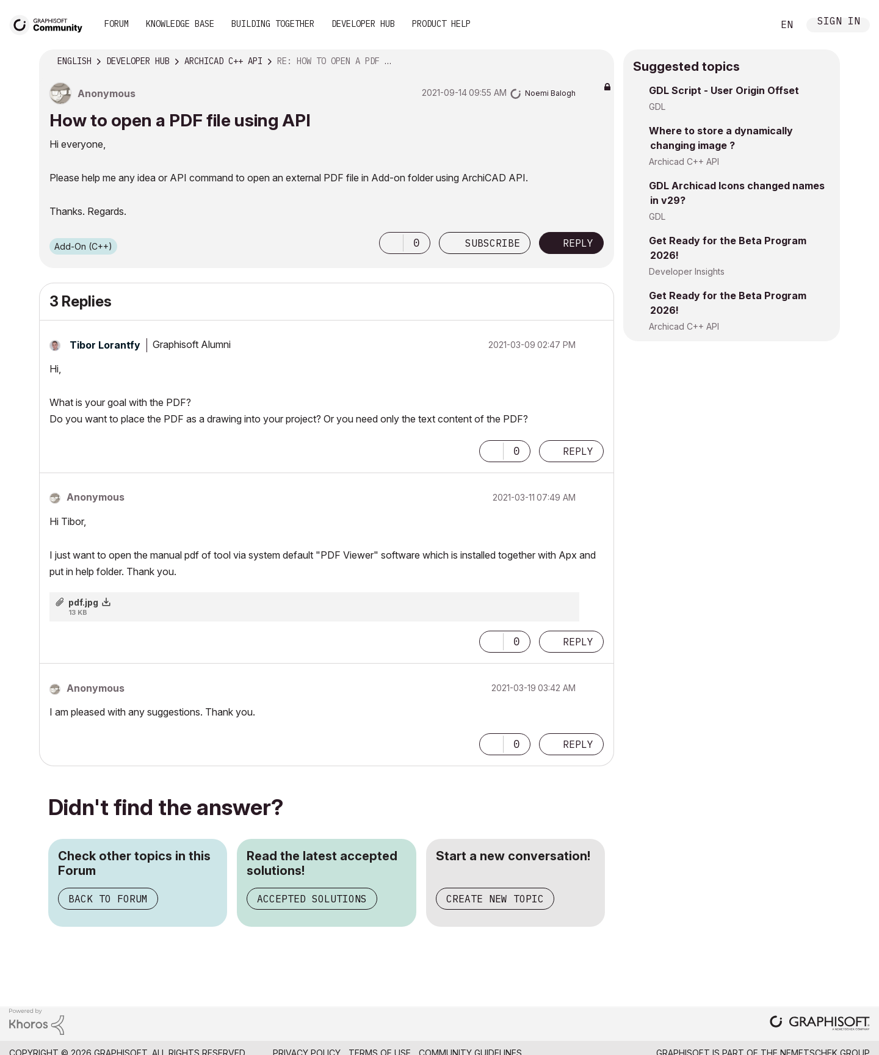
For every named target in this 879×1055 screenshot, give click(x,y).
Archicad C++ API (684, 161)
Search (750, 25)
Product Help (441, 23)
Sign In (838, 22)
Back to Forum (108, 899)
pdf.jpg (83, 602)
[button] (391, 243)
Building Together (272, 23)
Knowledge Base (180, 23)
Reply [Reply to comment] (578, 451)
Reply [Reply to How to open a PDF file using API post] (578, 243)
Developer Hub (363, 23)
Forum (116, 23)
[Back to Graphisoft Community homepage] (50, 23)
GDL (657, 106)
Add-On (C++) (83, 246)
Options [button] (597, 61)
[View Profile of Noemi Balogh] (550, 93)
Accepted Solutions (312, 899)
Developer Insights (687, 271)
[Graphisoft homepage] (820, 1024)
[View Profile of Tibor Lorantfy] (105, 345)
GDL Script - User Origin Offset (724, 90)
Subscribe (492, 243)
